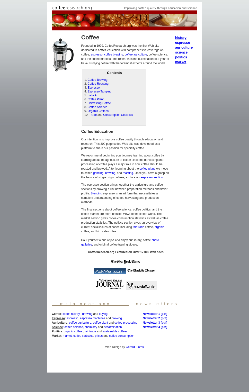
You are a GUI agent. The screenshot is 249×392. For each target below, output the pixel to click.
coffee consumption (121, 335)
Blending (96, 193)
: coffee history (70, 314)
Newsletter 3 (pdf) (155, 322)
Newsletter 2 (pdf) (155, 318)
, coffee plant (99, 322)
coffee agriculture (136, 54)
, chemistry (90, 327)
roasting (127, 173)
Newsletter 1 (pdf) (155, 314)
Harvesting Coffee (99, 103)
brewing (110, 173)
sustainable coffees (115, 331)
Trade (93, 115)
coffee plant (147, 168)
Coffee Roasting (98, 83)
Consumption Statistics (118, 115)
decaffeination (113, 327)
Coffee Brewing (97, 80)
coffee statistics (82, 335)
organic (159, 227)
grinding (98, 173)
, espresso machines (91, 318)
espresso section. (152, 177)
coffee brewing (113, 54)
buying (103, 314)
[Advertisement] (124, 361)
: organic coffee (72, 331)
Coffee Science (97, 107)
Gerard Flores (135, 347)
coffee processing (126, 322)
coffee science (73, 327)
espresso (97, 54)
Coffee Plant (96, 99)
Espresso (94, 87)
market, (67, 335)
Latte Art (93, 95)
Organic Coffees (98, 111)
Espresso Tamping (100, 91)
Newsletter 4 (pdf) (155, 327)
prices (99, 335)
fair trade (138, 227)
